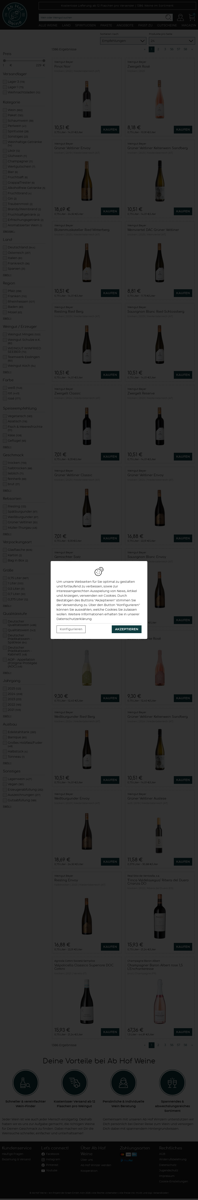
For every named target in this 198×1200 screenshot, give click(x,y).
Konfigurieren (71, 629)
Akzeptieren (126, 629)
